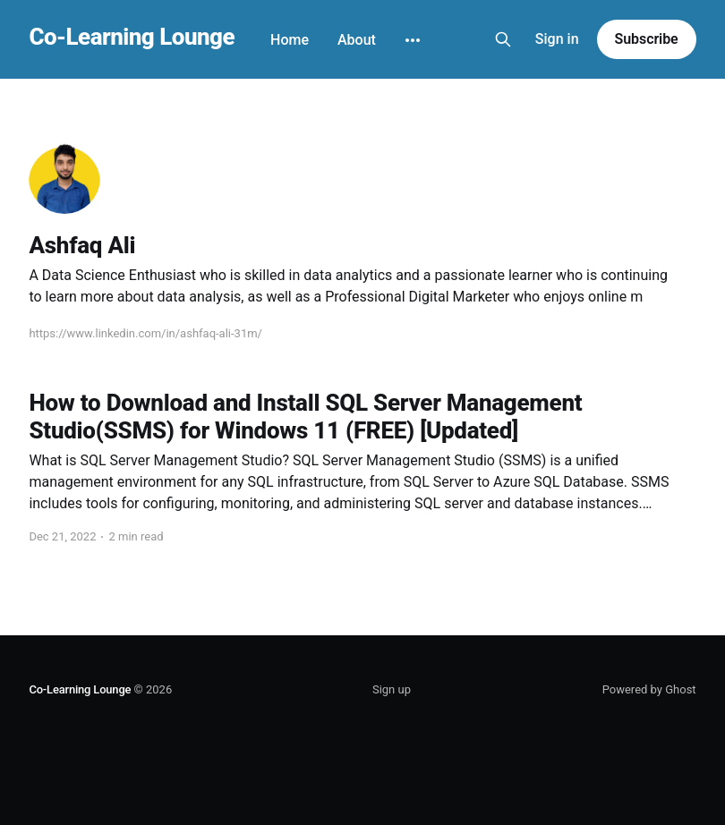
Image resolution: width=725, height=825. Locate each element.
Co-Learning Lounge (132, 37)
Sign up (391, 689)
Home (289, 39)
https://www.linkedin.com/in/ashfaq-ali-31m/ (145, 333)
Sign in (557, 38)
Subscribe (646, 38)
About (356, 39)
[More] (412, 40)
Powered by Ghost (649, 689)
